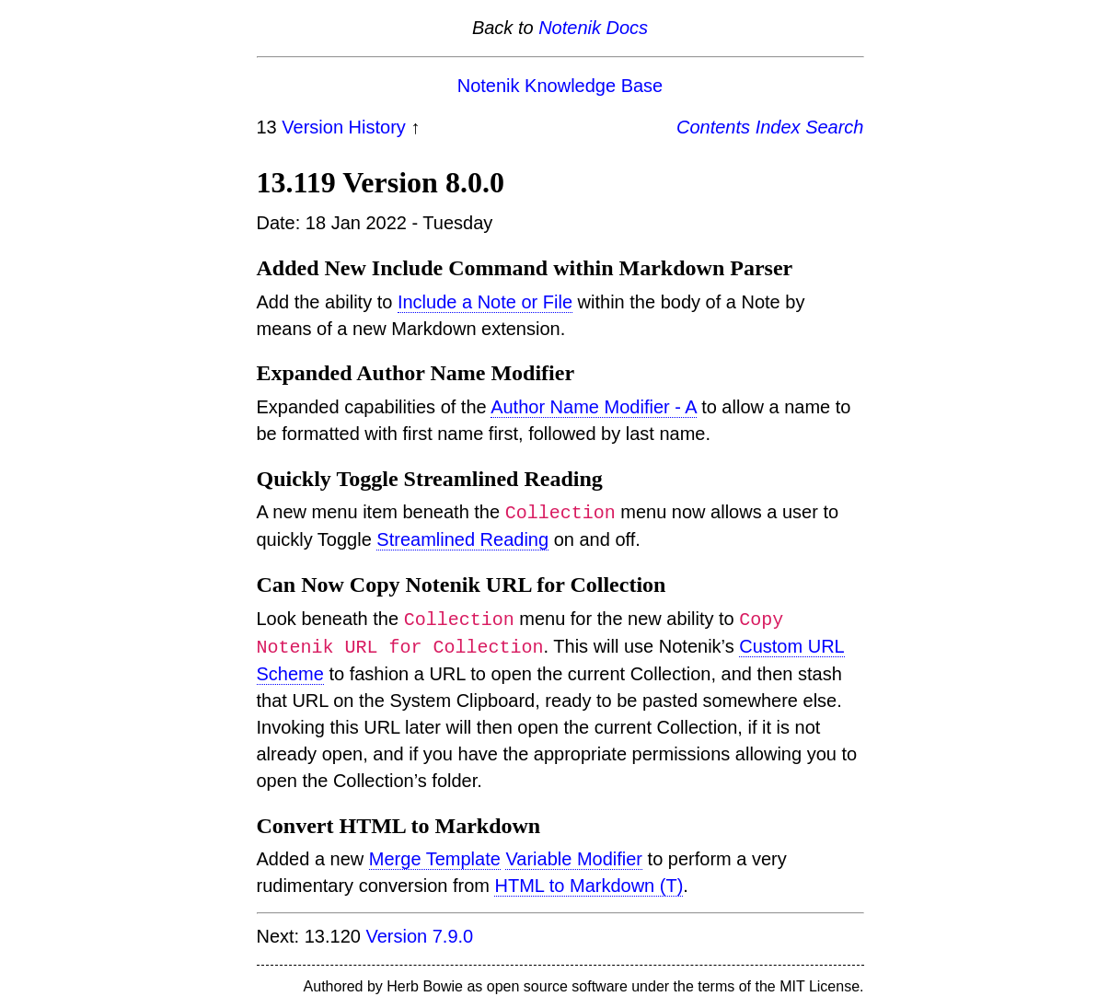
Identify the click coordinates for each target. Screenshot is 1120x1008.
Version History (344, 127)
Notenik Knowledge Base (560, 85)
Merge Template (435, 859)
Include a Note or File (485, 302)
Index (778, 127)
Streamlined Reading (462, 539)
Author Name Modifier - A (593, 407)
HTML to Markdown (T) (588, 885)
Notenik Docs (593, 27)
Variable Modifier (573, 859)
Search (834, 127)
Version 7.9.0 (419, 936)
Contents (713, 127)
